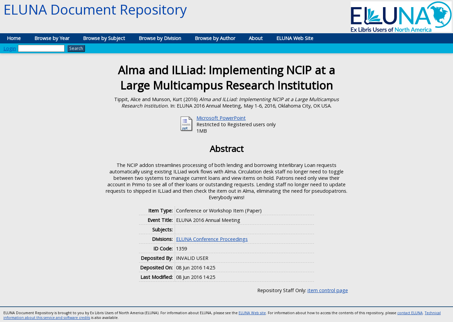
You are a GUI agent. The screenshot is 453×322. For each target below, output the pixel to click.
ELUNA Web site (252, 312)
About (256, 38)
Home (14, 38)
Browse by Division (160, 38)
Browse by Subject (104, 38)
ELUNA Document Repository (95, 9)
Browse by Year (51, 38)
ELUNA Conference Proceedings (212, 239)
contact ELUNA (410, 312)
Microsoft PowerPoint (221, 118)
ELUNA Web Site (294, 38)
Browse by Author (215, 38)
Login (9, 48)
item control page (328, 290)
